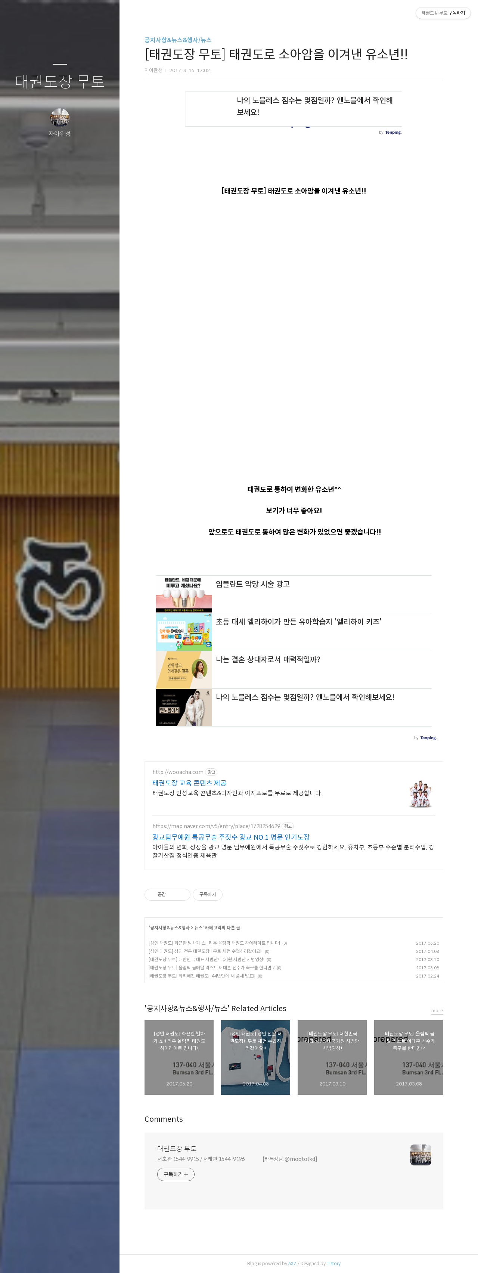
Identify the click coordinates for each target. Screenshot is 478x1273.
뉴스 (198, 927)
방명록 (45, 1257)
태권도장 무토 (60, 82)
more (437, 1010)
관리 (104, 1257)
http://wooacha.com (178, 772)
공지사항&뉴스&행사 (170, 927)
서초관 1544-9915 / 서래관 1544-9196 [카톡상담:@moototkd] (237, 1159)
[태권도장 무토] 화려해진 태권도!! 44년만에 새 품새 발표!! (202, 976)
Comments (164, 1119)
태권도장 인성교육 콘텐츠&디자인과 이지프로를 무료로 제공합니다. (237, 793)
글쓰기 (16, 1257)
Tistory (334, 1263)
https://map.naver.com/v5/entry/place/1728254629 (216, 826)
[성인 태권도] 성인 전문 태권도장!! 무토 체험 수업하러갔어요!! (206, 951)
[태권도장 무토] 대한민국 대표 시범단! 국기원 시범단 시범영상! (206, 959)
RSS (75, 1257)
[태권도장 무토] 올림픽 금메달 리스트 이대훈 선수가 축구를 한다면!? (211, 967)
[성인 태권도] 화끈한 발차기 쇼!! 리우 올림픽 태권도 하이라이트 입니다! (214, 943)
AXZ (292, 1263)
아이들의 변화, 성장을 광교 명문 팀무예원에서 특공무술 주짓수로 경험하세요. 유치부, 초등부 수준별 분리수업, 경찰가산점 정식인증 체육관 (293, 851)
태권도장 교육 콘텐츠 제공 (189, 783)
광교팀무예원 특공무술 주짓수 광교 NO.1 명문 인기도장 (231, 837)
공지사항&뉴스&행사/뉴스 (178, 40)
